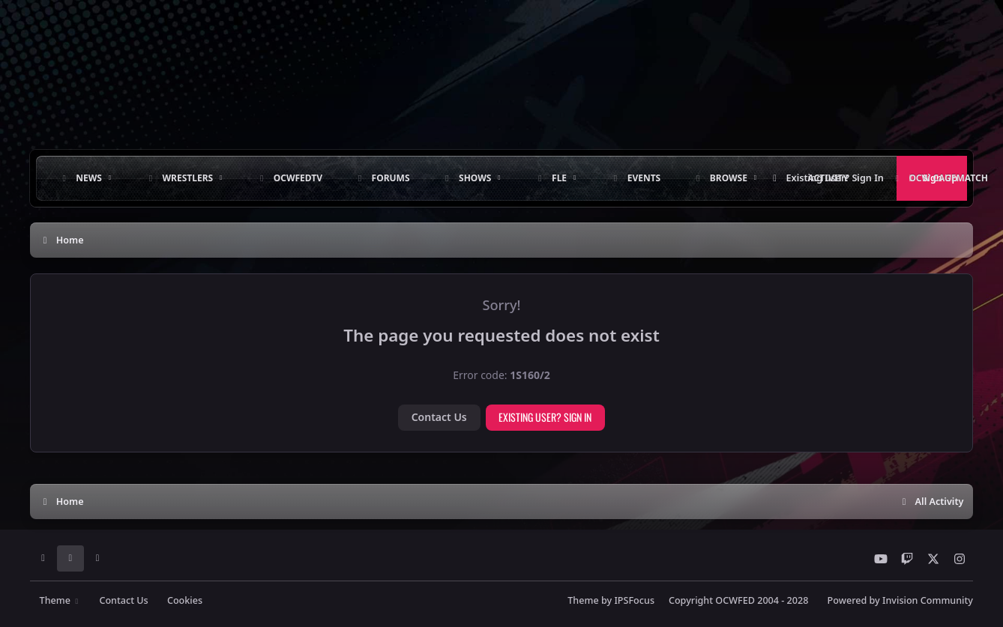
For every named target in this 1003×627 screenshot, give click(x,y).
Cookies (184, 600)
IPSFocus (634, 600)
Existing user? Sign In (545, 417)
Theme (60, 600)
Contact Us (439, 417)
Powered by (900, 600)
